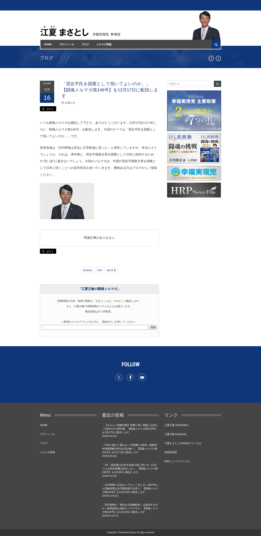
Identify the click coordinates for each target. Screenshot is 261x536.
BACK (87, 270)
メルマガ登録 (103, 44)
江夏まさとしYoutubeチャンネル (183, 443)
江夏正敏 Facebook (175, 434)
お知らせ (70, 102)
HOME (48, 44)
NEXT (111, 270)
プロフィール (66, 44)
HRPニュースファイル (177, 461)
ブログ (85, 44)
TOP (99, 270)
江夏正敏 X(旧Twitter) (176, 425)
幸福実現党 (170, 452)
